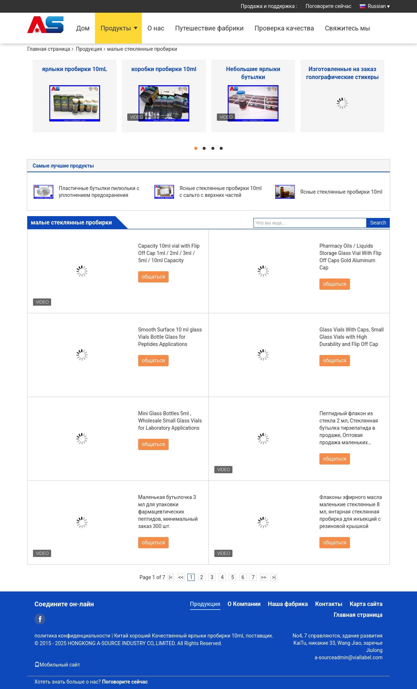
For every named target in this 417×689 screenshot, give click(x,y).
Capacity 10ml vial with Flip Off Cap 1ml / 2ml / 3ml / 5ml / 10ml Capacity (168, 253)
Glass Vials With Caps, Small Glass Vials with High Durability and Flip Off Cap (351, 337)
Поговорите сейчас (328, 6)
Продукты (115, 28)
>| (274, 577)
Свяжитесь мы (347, 28)
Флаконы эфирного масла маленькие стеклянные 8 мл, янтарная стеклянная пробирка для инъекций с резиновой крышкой (350, 511)
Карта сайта (366, 604)
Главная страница (48, 49)
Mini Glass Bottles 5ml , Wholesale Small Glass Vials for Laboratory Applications (170, 420)
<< (180, 577)
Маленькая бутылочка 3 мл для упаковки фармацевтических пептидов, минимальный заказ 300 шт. (168, 511)
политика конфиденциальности (72, 636)
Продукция (89, 49)
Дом (83, 28)
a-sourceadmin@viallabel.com (349, 657)
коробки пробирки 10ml (163, 69)
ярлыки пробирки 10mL (74, 69)
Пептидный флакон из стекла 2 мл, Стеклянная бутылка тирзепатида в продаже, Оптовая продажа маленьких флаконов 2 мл (348, 428)
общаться (153, 277)
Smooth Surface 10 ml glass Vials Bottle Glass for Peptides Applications (170, 337)
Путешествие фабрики (209, 28)
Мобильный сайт (57, 665)
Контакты (328, 604)
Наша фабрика (288, 604)
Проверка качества (284, 28)
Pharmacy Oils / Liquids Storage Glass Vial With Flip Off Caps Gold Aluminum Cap (350, 257)
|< (171, 577)
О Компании (244, 604)
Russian (379, 6)
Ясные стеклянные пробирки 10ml (341, 192)
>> (263, 577)
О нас (155, 28)
